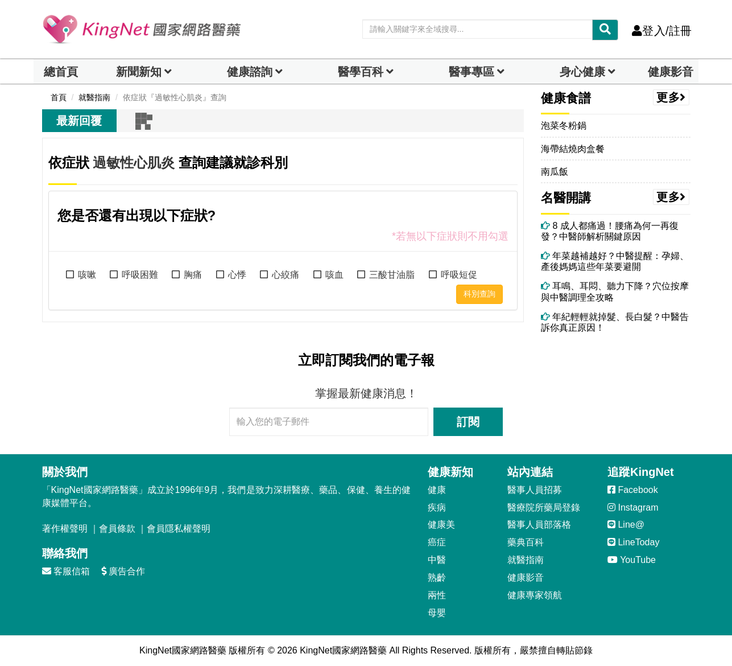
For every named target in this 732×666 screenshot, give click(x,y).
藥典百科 (525, 542)
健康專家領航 (534, 595)
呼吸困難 (140, 274)
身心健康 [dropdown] (582, 71)
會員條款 (117, 528)
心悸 (237, 274)
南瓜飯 (554, 171)
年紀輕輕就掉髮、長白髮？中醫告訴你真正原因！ (615, 322)
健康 (437, 490)
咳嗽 (87, 274)
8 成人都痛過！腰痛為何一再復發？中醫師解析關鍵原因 (610, 231)
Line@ (625, 524)
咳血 (334, 274)
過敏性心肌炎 (134, 162)
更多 (671, 97)
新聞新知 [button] (139, 71)
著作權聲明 (65, 528)
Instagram (633, 507)
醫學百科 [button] (360, 71)
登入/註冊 (662, 30)
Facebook (632, 490)
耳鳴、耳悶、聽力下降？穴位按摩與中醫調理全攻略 (615, 291)
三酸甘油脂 (392, 274)
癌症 (437, 542)
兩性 (437, 595)
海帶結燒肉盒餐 (573, 149)
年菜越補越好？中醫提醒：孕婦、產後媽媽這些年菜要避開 (615, 261)
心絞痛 (285, 274)
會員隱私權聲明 (178, 528)
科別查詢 (479, 293)
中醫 (437, 560)
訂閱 (468, 422)
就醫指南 (525, 560)
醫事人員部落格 (539, 524)
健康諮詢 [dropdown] (249, 71)
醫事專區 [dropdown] (471, 71)
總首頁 (61, 71)
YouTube (631, 560)
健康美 (441, 524)
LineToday (633, 542)
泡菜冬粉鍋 (563, 125)
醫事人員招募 (534, 490)
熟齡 (437, 577)
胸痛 (193, 274)
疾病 (437, 507)
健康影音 (670, 71)
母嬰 (437, 613)
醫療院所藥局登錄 (543, 507)
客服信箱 (66, 571)
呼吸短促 (459, 274)
